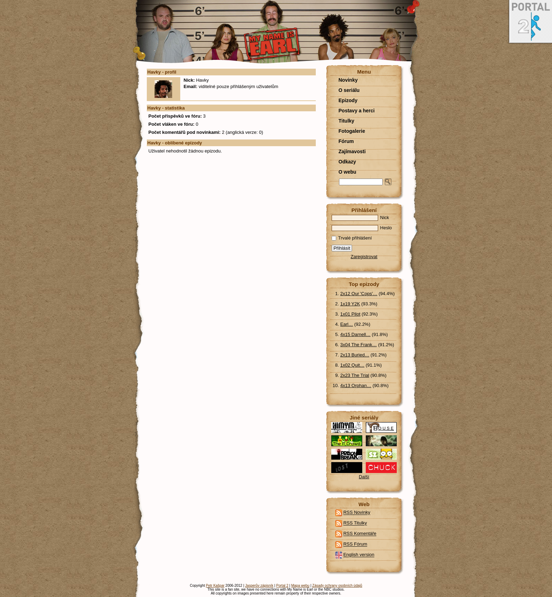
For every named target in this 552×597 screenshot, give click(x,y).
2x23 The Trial (354, 375)
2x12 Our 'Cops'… (358, 293)
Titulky (347, 121)
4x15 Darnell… (355, 334)
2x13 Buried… (354, 354)
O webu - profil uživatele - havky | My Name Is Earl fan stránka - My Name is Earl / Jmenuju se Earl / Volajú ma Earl (276, 32)
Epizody (348, 100)
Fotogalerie (352, 131)
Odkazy (347, 161)
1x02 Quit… (352, 365)
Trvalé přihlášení (352, 238)
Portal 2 (282, 585)
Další (364, 476)
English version (358, 555)
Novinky (348, 80)
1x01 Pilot (350, 314)
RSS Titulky (355, 523)
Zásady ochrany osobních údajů (337, 585)
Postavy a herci (357, 110)
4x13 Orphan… (355, 385)
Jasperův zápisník (259, 585)
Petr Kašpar (215, 585)
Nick (360, 217)
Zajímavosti (352, 151)
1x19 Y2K (350, 303)
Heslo (362, 227)
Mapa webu (300, 585)
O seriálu (349, 90)
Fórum (346, 141)
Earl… (346, 324)
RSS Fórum (355, 544)
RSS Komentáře (359, 533)
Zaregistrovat (364, 256)
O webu (348, 172)
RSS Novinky (356, 512)
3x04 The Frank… (358, 344)
